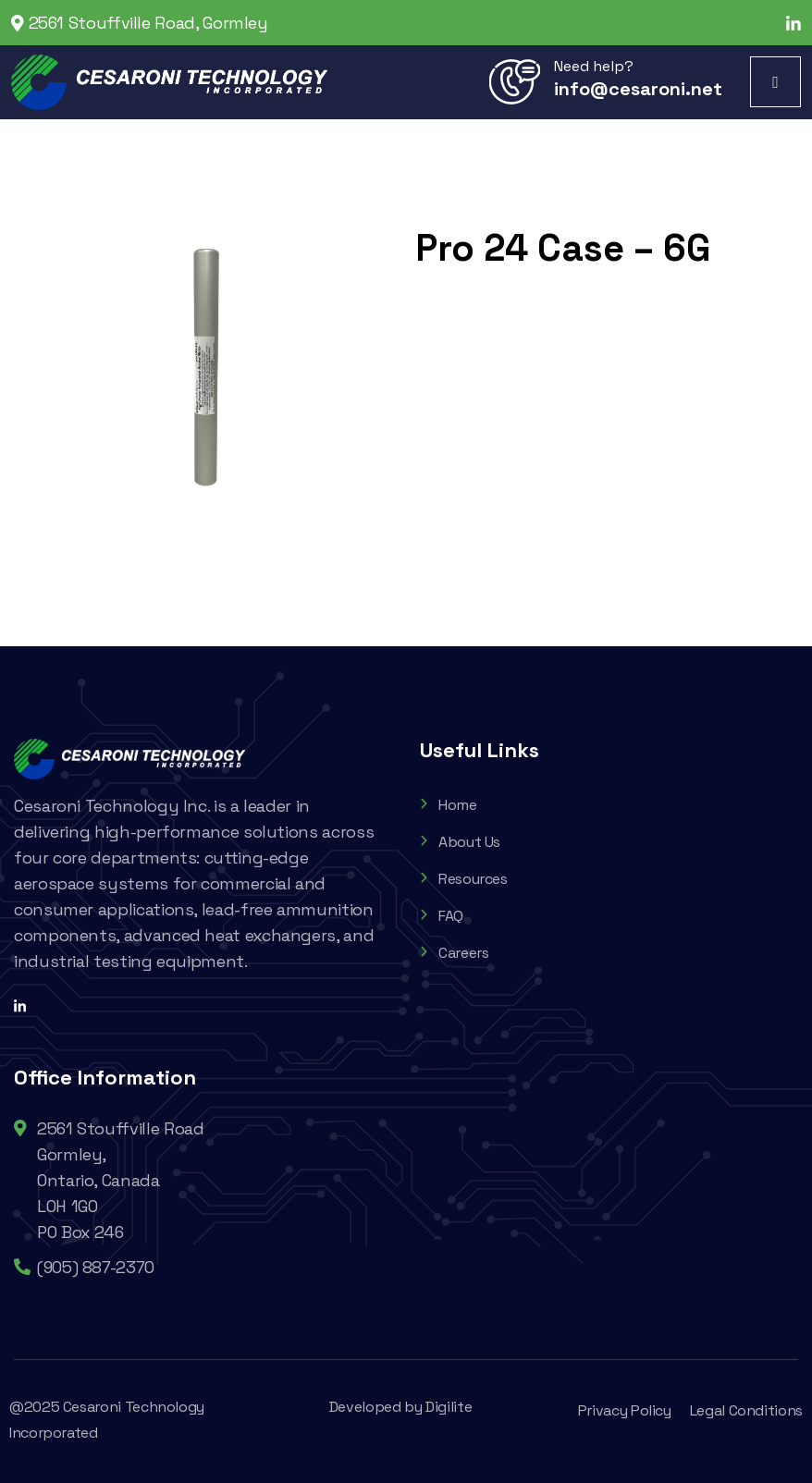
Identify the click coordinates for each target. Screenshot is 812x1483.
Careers (454, 952)
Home (448, 805)
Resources (464, 879)
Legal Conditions (746, 1410)
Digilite (448, 1406)
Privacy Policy (624, 1410)
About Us (460, 842)
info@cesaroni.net (638, 89)
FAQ (441, 915)
